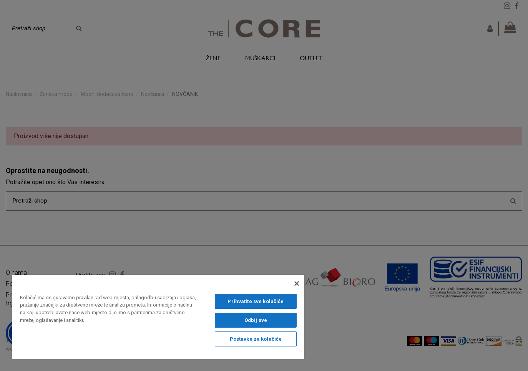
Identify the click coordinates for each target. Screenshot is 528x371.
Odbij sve (255, 320)
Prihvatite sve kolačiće (255, 301)
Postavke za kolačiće (256, 339)
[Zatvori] (296, 283)
